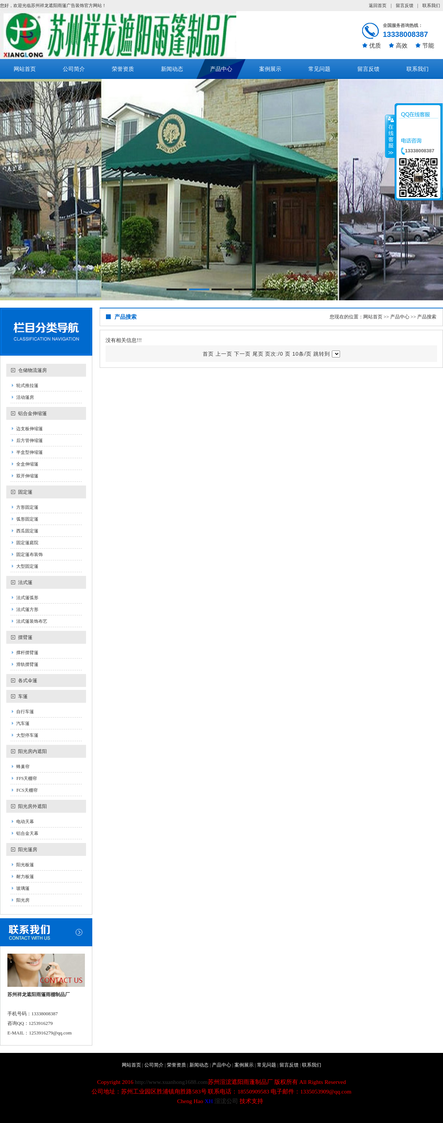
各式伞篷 (27, 680)
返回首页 (378, 5)
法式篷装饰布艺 (31, 621)
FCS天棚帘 (26, 790)
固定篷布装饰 (29, 554)
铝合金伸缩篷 (32, 413)
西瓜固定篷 (27, 530)
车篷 (23, 696)
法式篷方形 (27, 609)
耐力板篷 (25, 876)
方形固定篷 (27, 507)
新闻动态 (172, 69)
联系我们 (431, 5)
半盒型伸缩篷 (29, 452)
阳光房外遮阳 (32, 806)
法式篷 (25, 582)
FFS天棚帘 (26, 778)
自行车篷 (25, 711)
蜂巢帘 (23, 766)
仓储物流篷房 (32, 370)
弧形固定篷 (27, 519)
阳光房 (23, 900)
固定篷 (25, 492)
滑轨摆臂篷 (27, 664)
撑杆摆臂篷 (27, 652)
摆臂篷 (25, 637)
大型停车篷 (27, 735)
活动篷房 (25, 397)
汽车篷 (23, 723)
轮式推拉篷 (27, 385)
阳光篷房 (27, 849)
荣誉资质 (123, 69)
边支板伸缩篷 (29, 428)
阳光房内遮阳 (32, 751)
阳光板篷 (25, 864)
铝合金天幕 (27, 833)
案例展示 (270, 69)
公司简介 (74, 69)
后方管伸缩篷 (29, 440)
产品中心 (221, 69)
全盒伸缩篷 (27, 464)
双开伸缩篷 (27, 475)
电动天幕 (25, 821)
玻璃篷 (23, 888)
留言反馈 (404, 5)
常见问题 (319, 69)
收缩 (390, 136)
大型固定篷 (27, 566)
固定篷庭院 (27, 542)
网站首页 (25, 69)
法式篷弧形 (27, 597)
